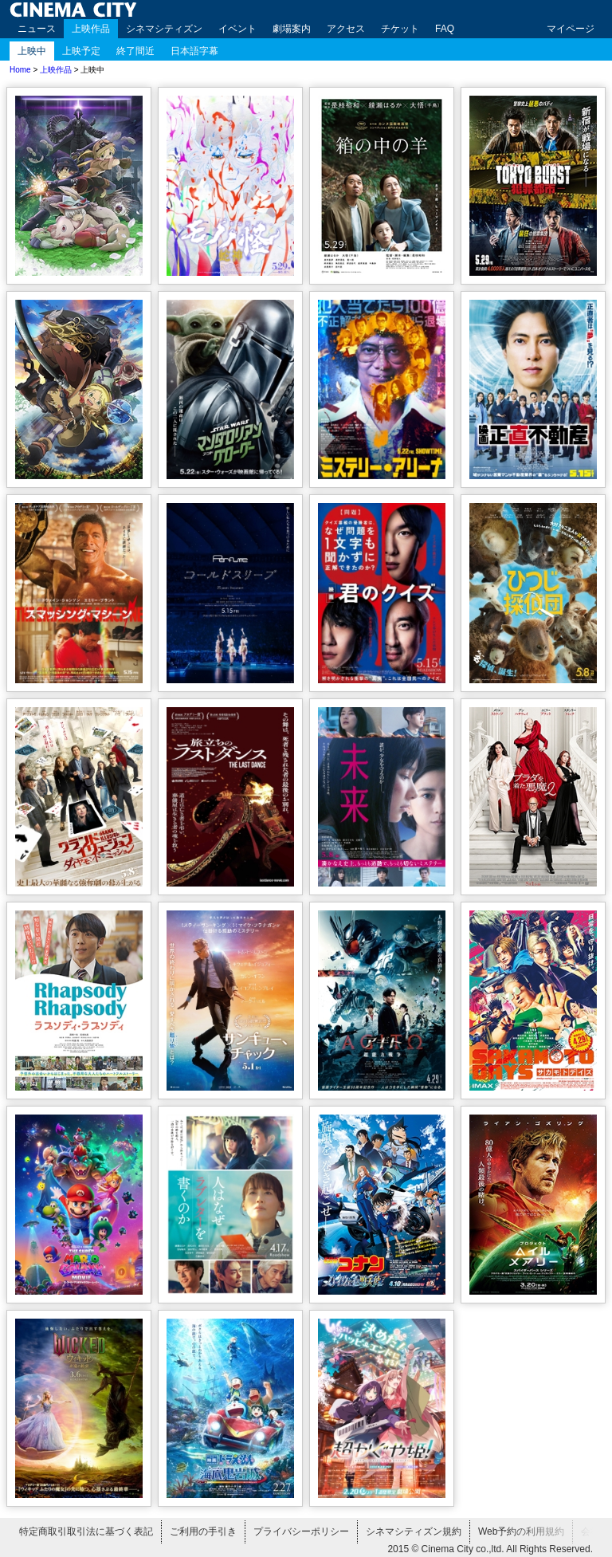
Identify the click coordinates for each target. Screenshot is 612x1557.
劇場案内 (292, 28)
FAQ (444, 28)
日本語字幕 (194, 51)
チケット (400, 28)
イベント (237, 28)
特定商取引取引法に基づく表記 (86, 1531)
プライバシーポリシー (301, 1531)
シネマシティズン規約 (413, 1531)
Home (20, 69)
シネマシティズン (164, 28)
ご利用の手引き (203, 1531)
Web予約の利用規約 (521, 1531)
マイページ (570, 28)
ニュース (37, 28)
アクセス (346, 28)
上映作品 (91, 28)
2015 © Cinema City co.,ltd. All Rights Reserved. (490, 1549)
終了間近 (135, 51)
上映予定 (81, 51)
